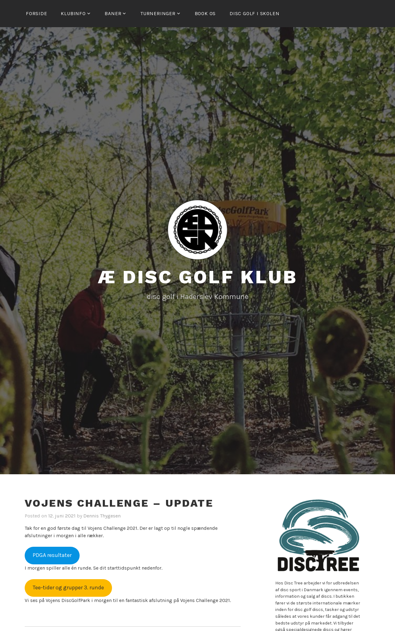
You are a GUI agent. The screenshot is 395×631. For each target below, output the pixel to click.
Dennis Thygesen (102, 516)
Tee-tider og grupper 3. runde (68, 587)
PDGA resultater (52, 555)
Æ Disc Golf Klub (197, 277)
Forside (36, 13)
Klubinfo (73, 13)
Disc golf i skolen (254, 13)
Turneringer (158, 13)
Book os (205, 13)
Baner (113, 13)
